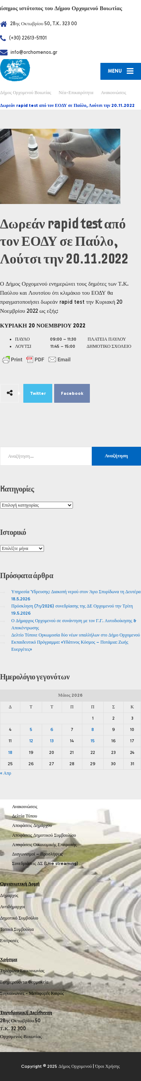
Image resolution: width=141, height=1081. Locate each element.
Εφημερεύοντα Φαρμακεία (24, 982)
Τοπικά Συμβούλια (17, 929)
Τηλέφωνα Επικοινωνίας (22, 970)
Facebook (72, 393)
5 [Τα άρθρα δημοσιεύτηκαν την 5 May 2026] (31, 729)
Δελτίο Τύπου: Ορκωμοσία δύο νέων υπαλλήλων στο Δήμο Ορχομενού (75, 635)
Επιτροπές (9, 940)
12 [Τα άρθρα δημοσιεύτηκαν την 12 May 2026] (31, 740)
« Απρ (5, 773)
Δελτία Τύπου (24, 816)
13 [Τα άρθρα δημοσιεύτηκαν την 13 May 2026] (52, 740)
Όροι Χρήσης (107, 1066)
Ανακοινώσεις (24, 806)
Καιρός (57, 993)
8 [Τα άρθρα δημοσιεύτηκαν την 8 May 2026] (92, 729)
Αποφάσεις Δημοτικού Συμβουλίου (44, 835)
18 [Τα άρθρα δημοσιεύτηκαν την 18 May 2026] (10, 752)
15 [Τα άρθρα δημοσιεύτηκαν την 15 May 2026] (93, 740)
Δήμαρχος (9, 895)
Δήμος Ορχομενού (75, 1066)
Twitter (38, 393)
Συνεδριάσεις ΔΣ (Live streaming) (45, 863)
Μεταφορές (39, 993)
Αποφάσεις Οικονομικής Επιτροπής (44, 844)
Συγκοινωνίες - (14, 993)
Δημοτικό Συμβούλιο (19, 918)
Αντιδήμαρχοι (12, 906)
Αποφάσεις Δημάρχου (32, 825)
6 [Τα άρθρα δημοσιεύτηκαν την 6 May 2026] (51, 729)
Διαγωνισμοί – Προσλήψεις (37, 854)
